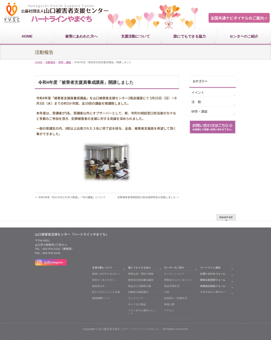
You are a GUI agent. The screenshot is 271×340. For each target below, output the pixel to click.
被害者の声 (98, 286)
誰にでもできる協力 (139, 267)
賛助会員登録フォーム (212, 279)
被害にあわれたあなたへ (106, 273)
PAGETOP (226, 217)
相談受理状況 (171, 286)
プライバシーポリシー (212, 292)
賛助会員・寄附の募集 (140, 273)
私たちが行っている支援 (106, 292)
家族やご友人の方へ (103, 279)
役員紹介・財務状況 (175, 298)
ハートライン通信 (210, 267)
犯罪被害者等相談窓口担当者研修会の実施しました (148, 197)
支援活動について (102, 267)
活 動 (196, 101)
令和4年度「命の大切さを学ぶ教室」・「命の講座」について (70, 197)
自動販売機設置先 (138, 292)
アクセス (169, 310)
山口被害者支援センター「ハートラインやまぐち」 (130, 328)
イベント (197, 92)
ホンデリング (135, 298)
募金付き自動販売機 (139, 286)
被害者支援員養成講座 (140, 279)
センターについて (174, 273)
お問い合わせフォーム (212, 273)
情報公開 (169, 304)
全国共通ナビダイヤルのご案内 (237, 18)
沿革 (166, 292)
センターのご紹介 (174, 267)
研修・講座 (199, 111)
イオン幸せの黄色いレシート (142, 311)
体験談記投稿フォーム (212, 286)
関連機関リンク (101, 298)
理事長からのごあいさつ (178, 279)
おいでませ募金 (137, 304)
